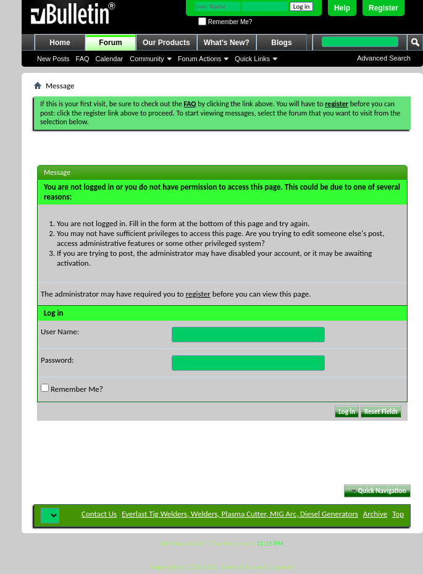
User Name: (60, 331)
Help (342, 8)
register (198, 293)
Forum (110, 42)
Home (59, 42)
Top (398, 513)
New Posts (53, 58)
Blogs (281, 42)
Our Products (166, 42)
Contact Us (99, 513)
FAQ (83, 58)
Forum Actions (199, 58)
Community (147, 58)
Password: (57, 360)
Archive (375, 513)
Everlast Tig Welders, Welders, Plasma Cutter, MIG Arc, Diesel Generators (240, 513)
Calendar (110, 58)
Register (383, 8)
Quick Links (252, 58)
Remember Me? (225, 22)
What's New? (226, 42)
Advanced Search (384, 58)
